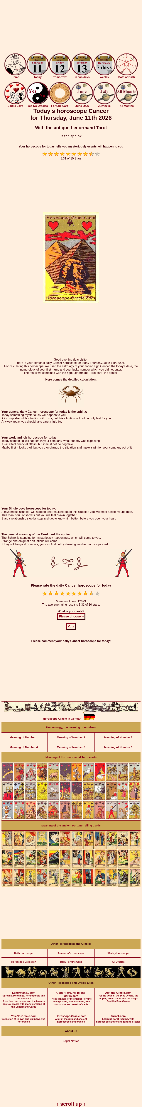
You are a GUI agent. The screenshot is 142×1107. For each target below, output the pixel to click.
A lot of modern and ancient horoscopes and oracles (71, 1017)
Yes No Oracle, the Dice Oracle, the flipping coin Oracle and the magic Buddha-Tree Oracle (118, 995)
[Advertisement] (71, 27)
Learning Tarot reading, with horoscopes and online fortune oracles (118, 1017)
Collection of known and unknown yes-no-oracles (23, 1017)
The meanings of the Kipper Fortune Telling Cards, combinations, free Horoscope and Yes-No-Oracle (71, 997)
